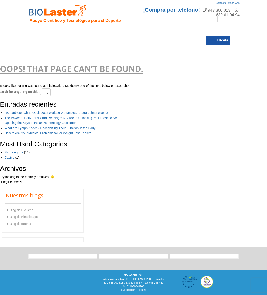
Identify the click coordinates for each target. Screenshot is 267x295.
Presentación (55, 29)
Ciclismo (115, 29)
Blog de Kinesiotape (24, 217)
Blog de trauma (20, 224)
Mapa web (234, 3)
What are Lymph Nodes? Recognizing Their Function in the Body (50, 128)
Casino (9, 157)
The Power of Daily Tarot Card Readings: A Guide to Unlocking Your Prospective (61, 118)
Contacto (221, 3)
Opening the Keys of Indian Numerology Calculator (40, 123)
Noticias (162, 29)
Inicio (34, 29)
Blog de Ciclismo (21, 210)
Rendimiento (139, 29)
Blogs (200, 30)
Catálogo (181, 29)
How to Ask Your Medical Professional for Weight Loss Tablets (48, 133)
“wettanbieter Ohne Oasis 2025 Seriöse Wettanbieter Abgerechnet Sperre (56, 112)
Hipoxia (78, 29)
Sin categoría (14, 152)
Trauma (96, 29)
